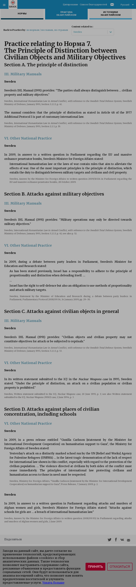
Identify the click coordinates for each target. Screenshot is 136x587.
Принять (95, 566)
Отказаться (120, 566)
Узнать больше (53, 582)
